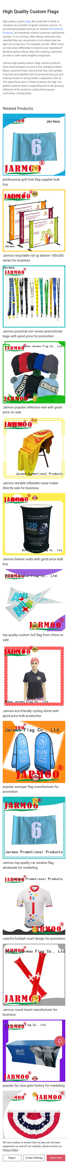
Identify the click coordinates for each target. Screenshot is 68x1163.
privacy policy (10, 1150)
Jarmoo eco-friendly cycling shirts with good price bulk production (31, 713)
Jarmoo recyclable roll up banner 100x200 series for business (33, 258)
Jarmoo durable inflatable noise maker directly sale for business (30, 485)
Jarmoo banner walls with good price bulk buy (33, 561)
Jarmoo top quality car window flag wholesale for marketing (28, 865)
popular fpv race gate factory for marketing (34, 1085)
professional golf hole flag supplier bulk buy (31, 182)
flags (28, 21)
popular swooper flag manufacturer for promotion (31, 789)
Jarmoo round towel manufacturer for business (30, 1012)
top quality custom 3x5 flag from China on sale (33, 637)
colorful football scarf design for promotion (34, 938)
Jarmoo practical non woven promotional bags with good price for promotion (32, 333)
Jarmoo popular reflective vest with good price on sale (32, 409)
